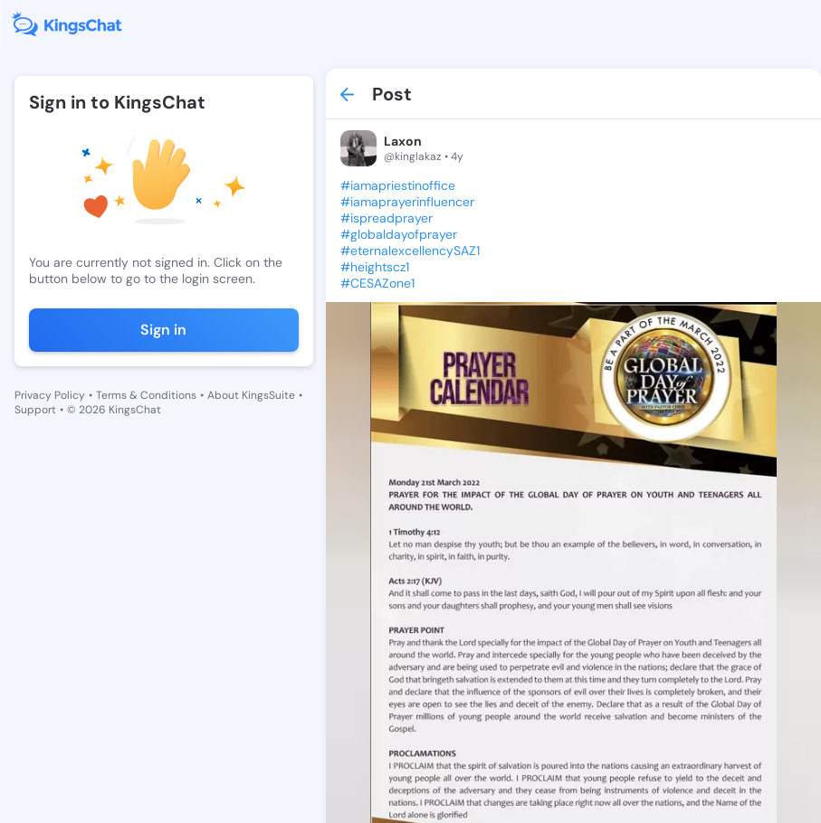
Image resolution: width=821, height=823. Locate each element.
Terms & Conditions (146, 395)
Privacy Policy (49, 395)
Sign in (163, 329)
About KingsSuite (251, 395)
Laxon (403, 141)
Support (35, 409)
